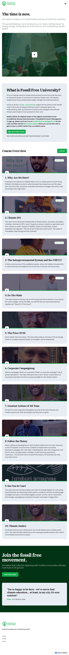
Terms (4, 641)
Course (4, 636)
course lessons (30, 105)
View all (62, 151)
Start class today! (10, 574)
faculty (21, 105)
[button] (65, 3)
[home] (9, 3)
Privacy (4, 638)
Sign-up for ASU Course (16, 132)
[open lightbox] (34, 54)
